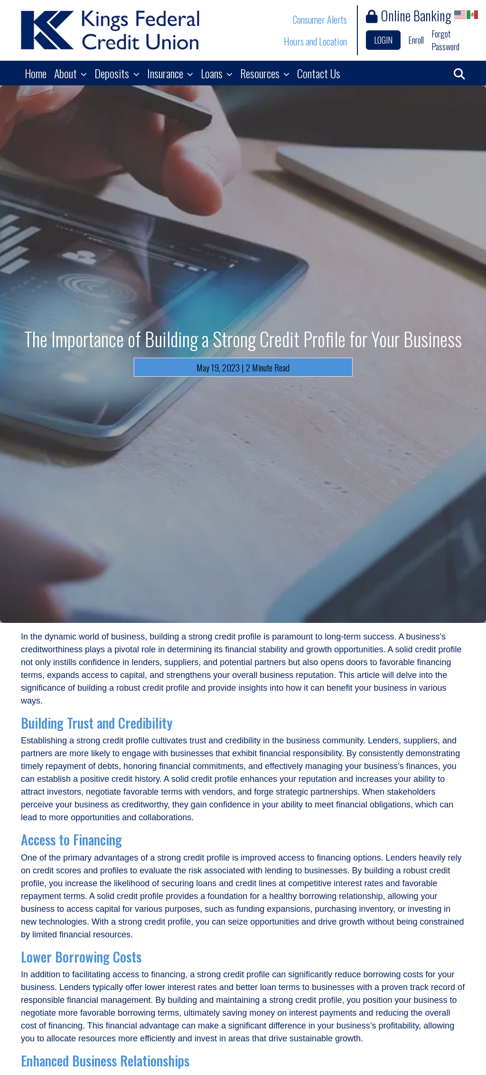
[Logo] (110, 30)
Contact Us (318, 73)
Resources (261, 73)
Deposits (112, 73)
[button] (459, 73)
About (66, 73)
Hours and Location (315, 41)
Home (36, 73)
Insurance (166, 73)
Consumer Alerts (320, 19)
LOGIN (383, 40)
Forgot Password (445, 40)
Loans (213, 73)
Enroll (416, 40)
